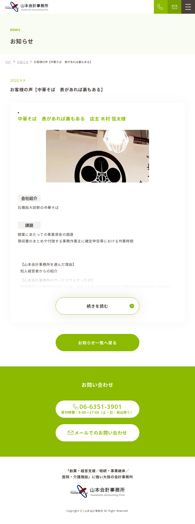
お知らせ (23, 62)
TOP (8, 62)
